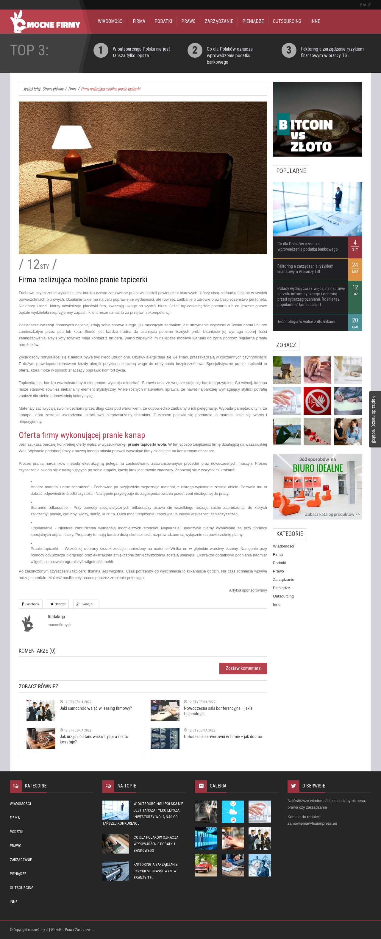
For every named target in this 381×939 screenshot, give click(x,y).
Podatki (163, 21)
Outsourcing (287, 21)
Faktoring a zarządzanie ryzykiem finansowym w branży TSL (155, 871)
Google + (87, 604)
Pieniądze (253, 21)
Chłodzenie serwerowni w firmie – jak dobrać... (224, 736)
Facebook (31, 604)
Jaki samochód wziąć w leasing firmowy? (96, 708)
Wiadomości (111, 21)
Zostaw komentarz (243, 668)
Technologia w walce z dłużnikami (306, 321)
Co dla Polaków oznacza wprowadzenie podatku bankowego (230, 55)
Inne (315, 21)
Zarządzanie (219, 21)
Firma (139, 21)
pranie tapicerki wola (147, 444)
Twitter (59, 604)
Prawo (188, 21)
